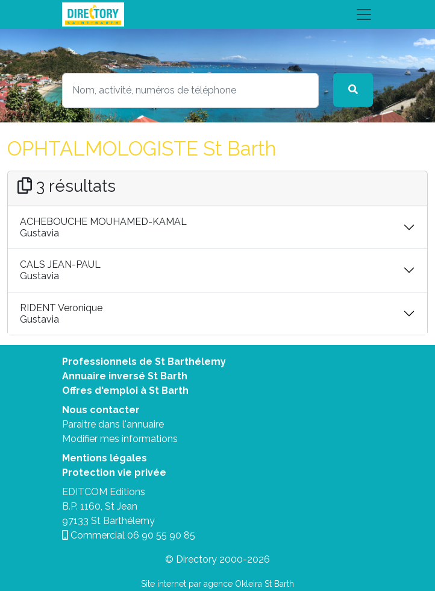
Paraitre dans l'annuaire (113, 424)
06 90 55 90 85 (161, 535)
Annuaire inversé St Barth (124, 376)
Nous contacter (101, 410)
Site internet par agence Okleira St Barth (217, 584)
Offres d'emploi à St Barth (125, 390)
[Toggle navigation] (217, 14)
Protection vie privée (114, 472)
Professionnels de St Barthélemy (144, 361)
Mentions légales (104, 458)
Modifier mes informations (120, 438)
